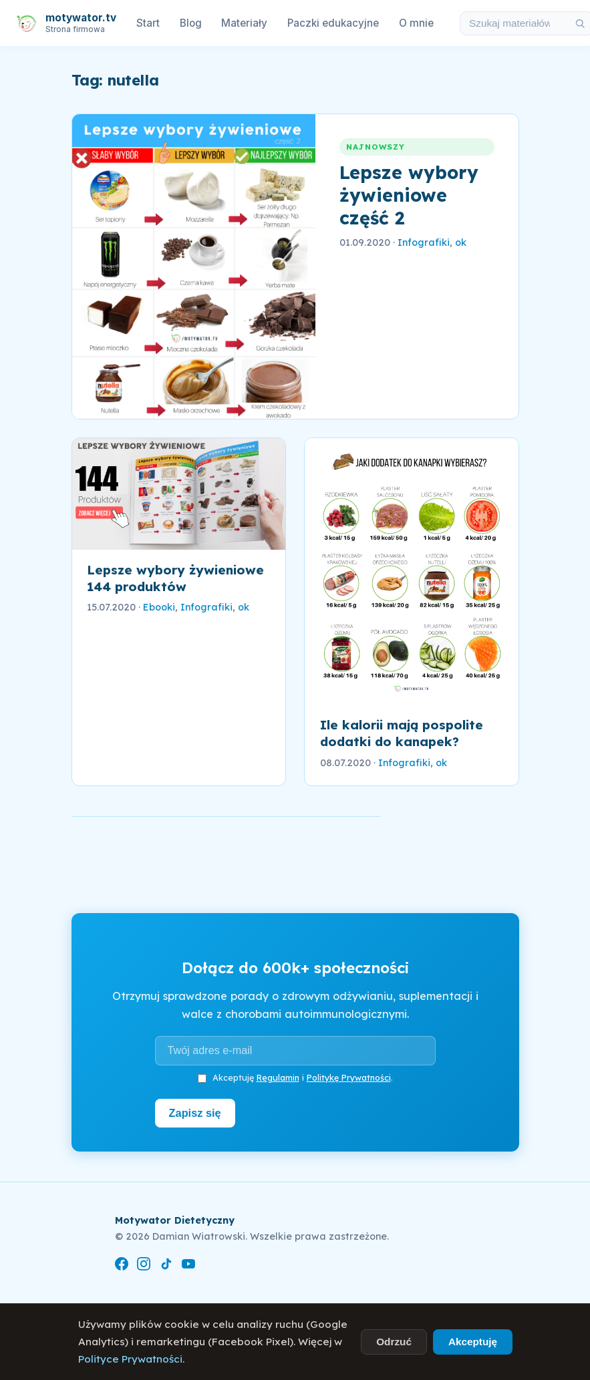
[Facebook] (121, 1265)
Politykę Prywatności (349, 1077)
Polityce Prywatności (130, 1359)
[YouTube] (188, 1265)
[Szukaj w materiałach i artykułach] (513, 23)
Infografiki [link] (424, 242)
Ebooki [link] (159, 607)
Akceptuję (472, 1341)
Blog (191, 23)
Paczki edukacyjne (333, 23)
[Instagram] (143, 1265)
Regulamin (278, 1077)
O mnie (416, 23)
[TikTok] (166, 1265)
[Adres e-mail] (295, 1050)
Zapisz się (195, 1113)
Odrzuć (394, 1341)
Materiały (244, 23)
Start (148, 23)
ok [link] (460, 242)
